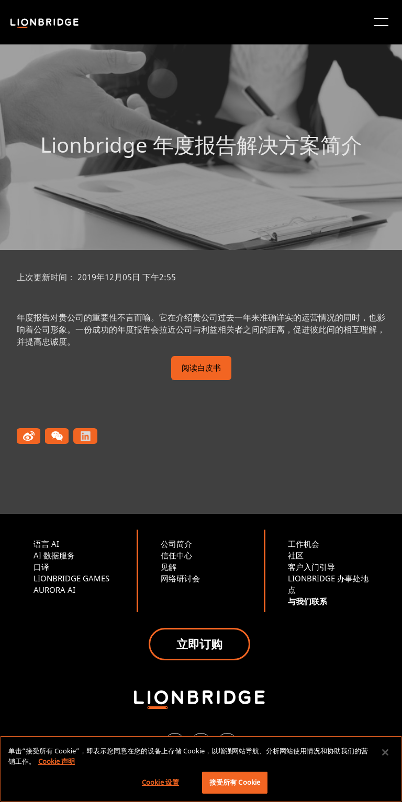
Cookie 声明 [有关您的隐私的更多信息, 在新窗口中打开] (56, 761)
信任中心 (176, 555)
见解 (168, 567)
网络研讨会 (180, 578)
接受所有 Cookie (234, 782)
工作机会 (303, 544)
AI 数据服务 (54, 555)
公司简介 (176, 544)
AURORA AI (54, 590)
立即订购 (199, 643)
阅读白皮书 (201, 369)
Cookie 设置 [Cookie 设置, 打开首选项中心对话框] (160, 782)
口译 (41, 567)
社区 (296, 555)
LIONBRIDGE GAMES (71, 578)
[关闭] (385, 752)
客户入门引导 (311, 567)
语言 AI (46, 544)
